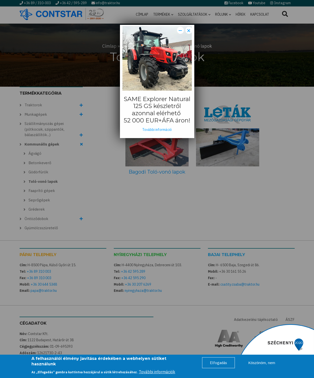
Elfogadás (218, 362)
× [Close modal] (189, 30)
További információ (157, 129)
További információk (157, 371)
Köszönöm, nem (261, 363)
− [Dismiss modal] (180, 30)
